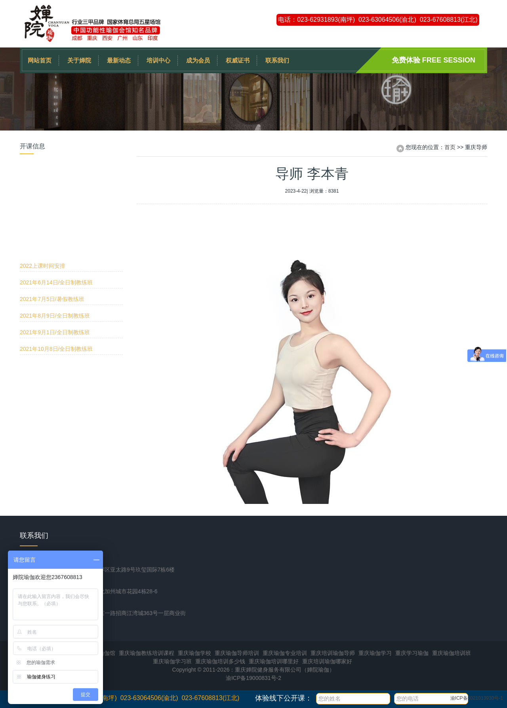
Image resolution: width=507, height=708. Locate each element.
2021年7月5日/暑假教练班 (52, 205)
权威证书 (238, 60)
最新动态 (119, 60)
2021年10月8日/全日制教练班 (56, 255)
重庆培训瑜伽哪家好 (327, 661)
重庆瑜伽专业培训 (285, 653)
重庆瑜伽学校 (194, 653)
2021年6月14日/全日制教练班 (56, 188)
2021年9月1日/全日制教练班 (55, 238)
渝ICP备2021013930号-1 (476, 698)
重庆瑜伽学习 (375, 653)
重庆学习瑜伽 (412, 653)
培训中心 (158, 60)
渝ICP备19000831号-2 (253, 678)
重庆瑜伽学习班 (172, 661)
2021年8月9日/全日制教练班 (55, 221)
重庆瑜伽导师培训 (237, 653)
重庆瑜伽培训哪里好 (274, 661)
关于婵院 (79, 60)
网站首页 (39, 60)
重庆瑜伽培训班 (451, 653)
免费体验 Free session (433, 60)
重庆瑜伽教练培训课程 (146, 653)
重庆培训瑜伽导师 (333, 653)
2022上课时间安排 (42, 171)
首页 (450, 147)
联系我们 (277, 60)
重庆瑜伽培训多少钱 (220, 661)
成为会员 (198, 60)
